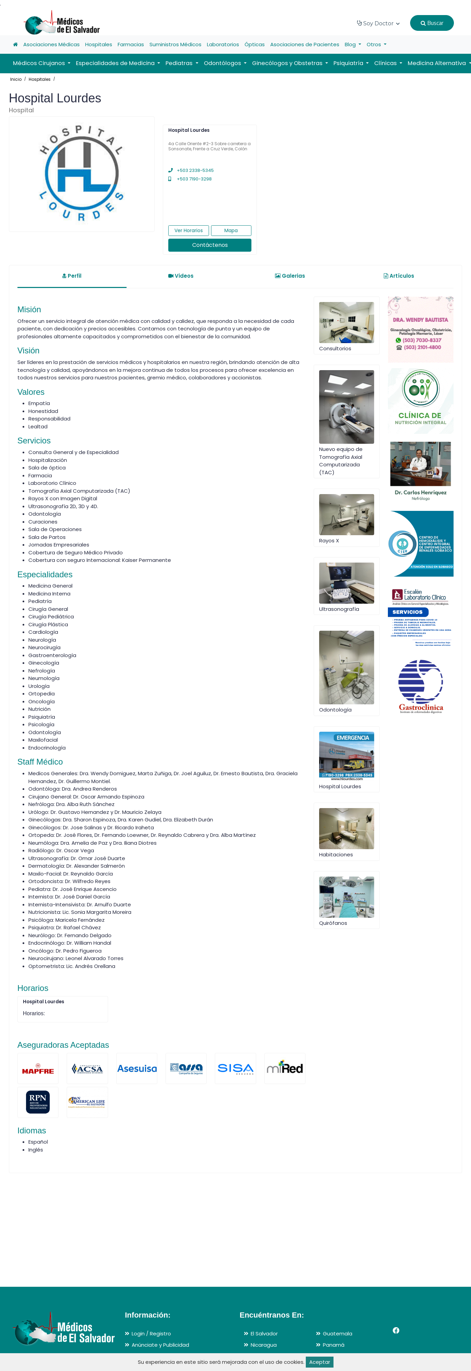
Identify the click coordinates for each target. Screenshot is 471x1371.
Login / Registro (151, 1333)
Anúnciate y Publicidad (160, 1344)
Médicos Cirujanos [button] (39, 63)
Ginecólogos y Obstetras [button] (288, 63)
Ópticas (255, 44)
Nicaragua (264, 1344)
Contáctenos (210, 245)
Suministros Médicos (175, 44)
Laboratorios (223, 44)
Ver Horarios (188, 230)
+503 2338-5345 (191, 170)
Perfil (71, 275)
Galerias (290, 275)
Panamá (333, 1344)
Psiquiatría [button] (349, 63)
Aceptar (319, 1362)
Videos (181, 275)
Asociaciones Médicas (51, 44)
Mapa (231, 230)
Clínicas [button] (386, 63)
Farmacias (131, 44)
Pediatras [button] (180, 63)
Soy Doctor (378, 23)
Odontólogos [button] (223, 63)
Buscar (432, 23)
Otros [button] (374, 44)
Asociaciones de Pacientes (304, 44)
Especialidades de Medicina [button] (116, 63)
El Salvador (264, 1333)
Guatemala (337, 1333)
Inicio (16, 79)
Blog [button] (351, 44)
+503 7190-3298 (190, 179)
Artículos (399, 275)
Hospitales (98, 44)
